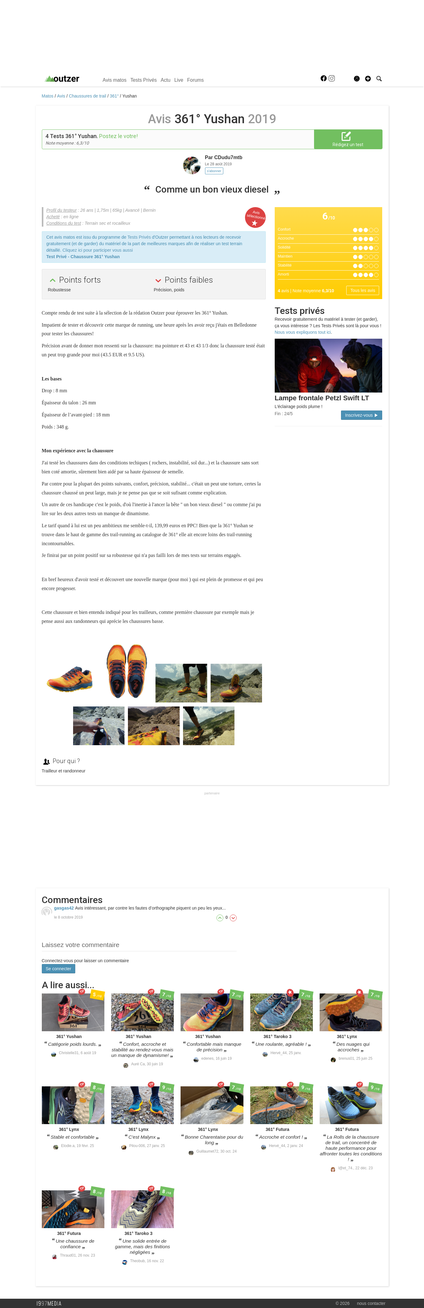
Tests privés (300, 310)
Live (178, 80)
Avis (61, 95)
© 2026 (342, 1303)
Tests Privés (143, 80)
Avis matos (114, 80)
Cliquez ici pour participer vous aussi (98, 250)
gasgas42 (64, 908)
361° (115, 95)
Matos (48, 95)
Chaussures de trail (88, 95)
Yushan (129, 95)
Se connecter (59, 968)
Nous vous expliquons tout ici (303, 332)
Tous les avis (362, 290)
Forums (195, 80)
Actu (166, 80)
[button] (368, 78)
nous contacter (371, 1303)
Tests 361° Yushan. (74, 136)
